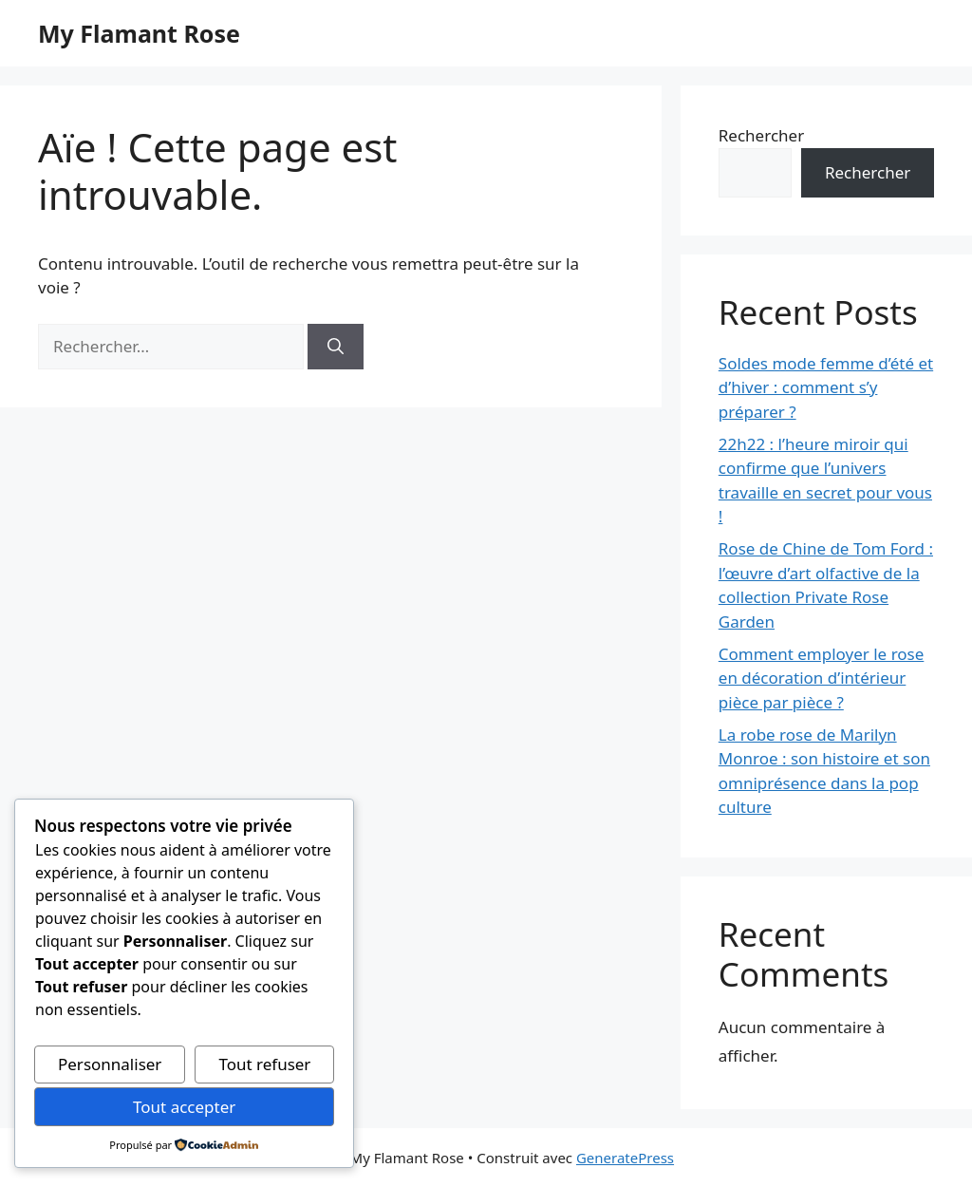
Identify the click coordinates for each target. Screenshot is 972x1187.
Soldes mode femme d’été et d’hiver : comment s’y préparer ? (826, 387)
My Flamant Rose (139, 33)
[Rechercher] (336, 346)
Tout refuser (264, 1064)
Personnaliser (109, 1064)
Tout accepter (184, 1107)
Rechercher (761, 135)
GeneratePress (625, 1157)
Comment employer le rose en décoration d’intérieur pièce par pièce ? (822, 678)
